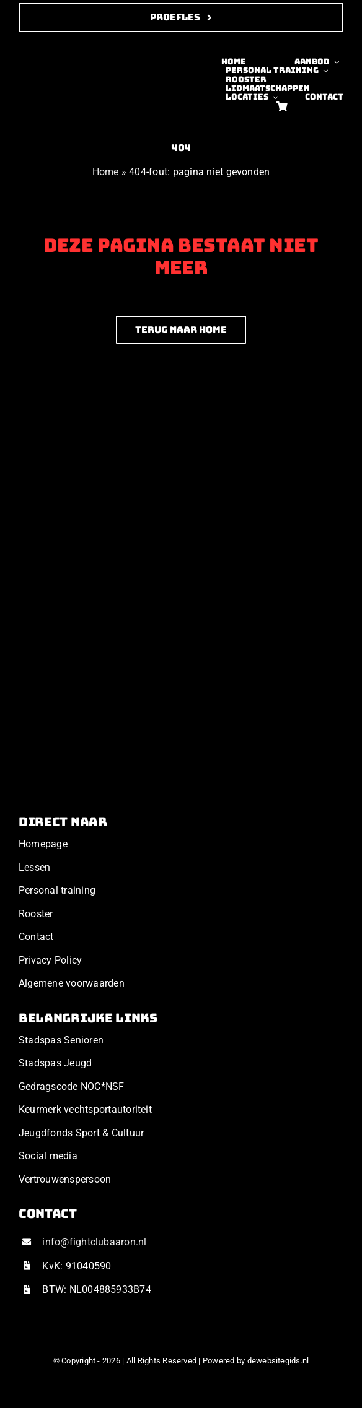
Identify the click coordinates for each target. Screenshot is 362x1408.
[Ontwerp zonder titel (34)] (59, 50)
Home (105, 172)
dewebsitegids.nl (278, 1360)
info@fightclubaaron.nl (94, 1242)
